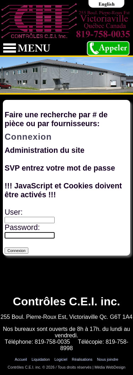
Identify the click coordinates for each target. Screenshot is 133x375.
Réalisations (82, 359)
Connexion (66, 372)
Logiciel (60, 359)
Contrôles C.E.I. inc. (24, 367)
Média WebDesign (110, 367)
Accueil (21, 359)
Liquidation (41, 359)
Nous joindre (107, 359)
